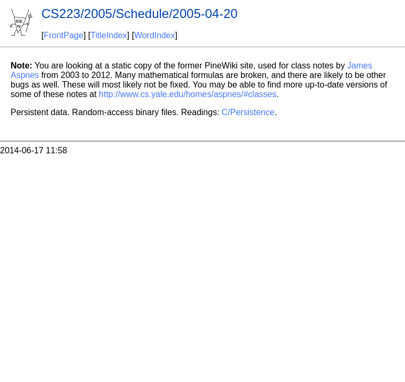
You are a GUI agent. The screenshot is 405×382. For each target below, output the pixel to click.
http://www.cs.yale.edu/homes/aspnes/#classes (187, 94)
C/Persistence (248, 112)
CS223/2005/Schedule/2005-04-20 (139, 13)
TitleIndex (109, 35)
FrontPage (63, 35)
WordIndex (154, 35)
